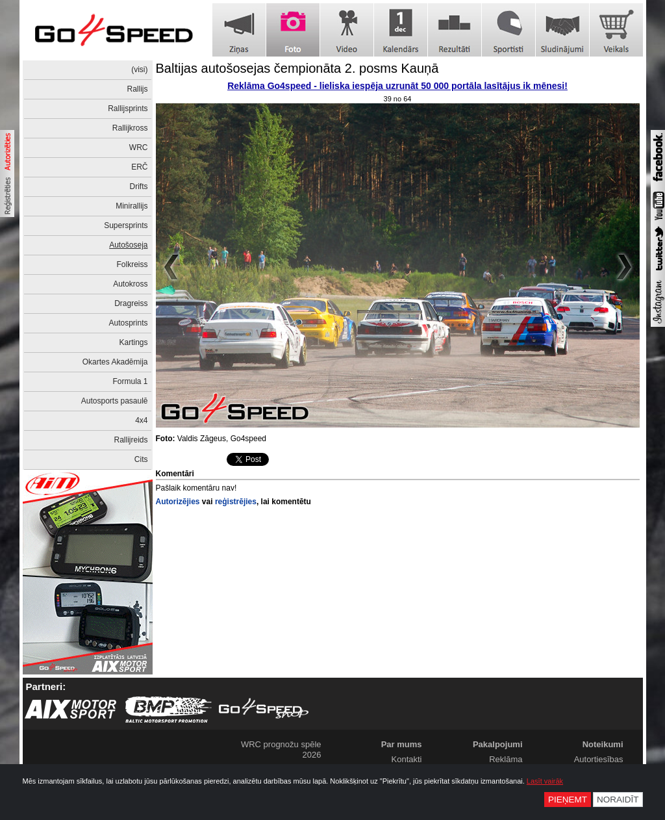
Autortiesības (598, 759)
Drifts (139, 186)
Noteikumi (603, 744)
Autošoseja (128, 245)
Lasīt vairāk (545, 781)
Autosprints (127, 322)
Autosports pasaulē (114, 400)
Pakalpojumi (498, 744)
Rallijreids (130, 439)
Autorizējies (178, 501)
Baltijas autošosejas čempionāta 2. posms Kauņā (297, 68)
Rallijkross (130, 128)
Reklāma (505, 759)
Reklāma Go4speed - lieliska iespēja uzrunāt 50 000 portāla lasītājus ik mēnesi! (397, 86)
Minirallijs (131, 206)
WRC (138, 147)
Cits (141, 459)
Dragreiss (130, 303)
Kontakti (407, 759)
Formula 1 (129, 381)
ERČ (139, 167)
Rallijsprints (127, 108)
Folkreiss (131, 264)
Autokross (130, 283)
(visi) (139, 69)
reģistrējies (236, 501)
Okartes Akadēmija (115, 361)
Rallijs (137, 89)
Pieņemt (567, 799)
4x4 (141, 420)
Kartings (133, 342)
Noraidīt (618, 799)
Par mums (401, 744)
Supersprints (125, 225)
